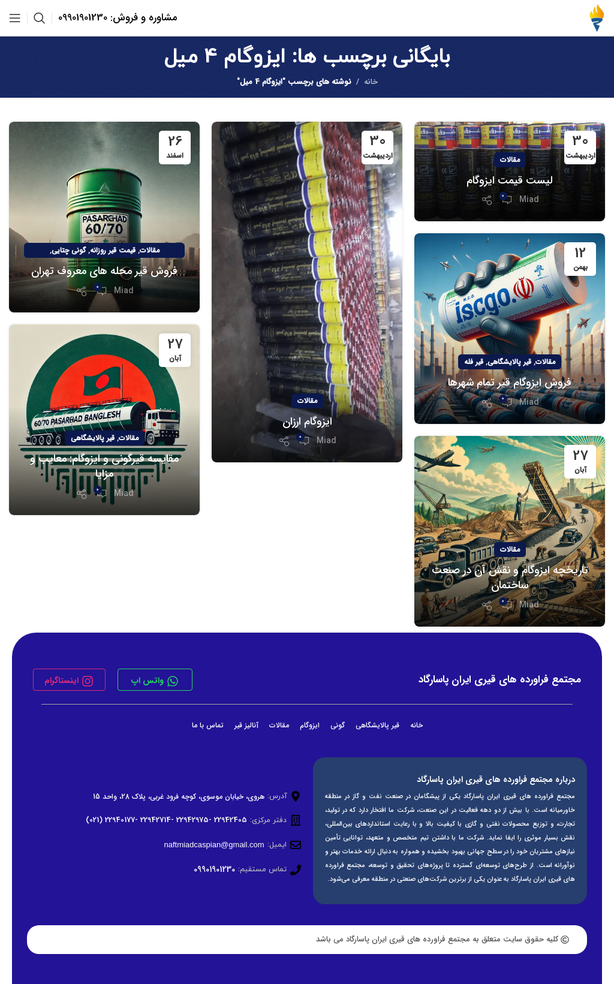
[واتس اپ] (173, 681)
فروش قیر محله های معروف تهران (104, 271)
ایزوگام (310, 725)
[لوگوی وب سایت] (596, 17)
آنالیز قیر (246, 725)
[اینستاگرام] (88, 681)
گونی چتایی (69, 250)
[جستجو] (40, 18)
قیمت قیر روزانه (113, 250)
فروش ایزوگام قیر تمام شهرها (509, 382)
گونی (337, 725)
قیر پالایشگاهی (509, 362)
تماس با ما (208, 725)
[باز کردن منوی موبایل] (15, 18)
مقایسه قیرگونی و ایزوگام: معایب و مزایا (104, 466)
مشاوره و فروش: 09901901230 (117, 18)
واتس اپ (147, 680)
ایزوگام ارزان (307, 421)
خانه (371, 82)
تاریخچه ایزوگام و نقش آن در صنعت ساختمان (510, 578)
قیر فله (473, 362)
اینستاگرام (61, 680)
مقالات (510, 159)
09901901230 (214, 869)
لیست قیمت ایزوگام (509, 180)
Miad (529, 199)
